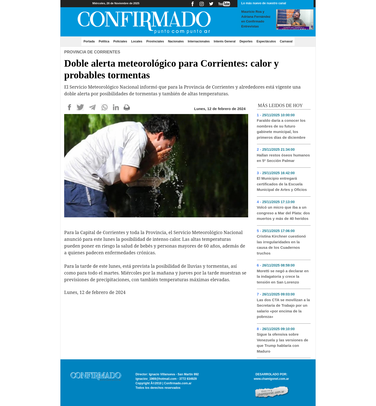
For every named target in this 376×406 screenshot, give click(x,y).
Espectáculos (266, 41)
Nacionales (176, 41)
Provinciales (155, 41)
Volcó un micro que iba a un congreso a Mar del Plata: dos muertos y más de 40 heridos (283, 213)
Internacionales (199, 41)
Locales (136, 41)
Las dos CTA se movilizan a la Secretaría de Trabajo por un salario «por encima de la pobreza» (283, 308)
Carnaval (286, 41)
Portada (90, 41)
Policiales (120, 41)
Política (104, 41)
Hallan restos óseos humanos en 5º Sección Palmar (283, 158)
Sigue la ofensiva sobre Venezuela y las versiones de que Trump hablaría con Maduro (282, 342)
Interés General (224, 41)
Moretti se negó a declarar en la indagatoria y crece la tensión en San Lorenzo (283, 276)
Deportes (245, 41)
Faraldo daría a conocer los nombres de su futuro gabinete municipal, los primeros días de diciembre (281, 128)
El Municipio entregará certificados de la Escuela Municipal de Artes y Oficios (282, 184)
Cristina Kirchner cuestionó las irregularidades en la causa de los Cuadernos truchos (281, 244)
